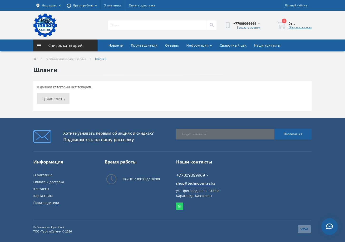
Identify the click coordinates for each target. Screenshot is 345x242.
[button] (82, 5)
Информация (199, 45)
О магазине (42, 175)
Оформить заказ (300, 27)
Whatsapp (179, 206)
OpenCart (57, 227)
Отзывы (172, 45)
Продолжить (53, 98)
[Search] (212, 25)
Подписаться (293, 134)
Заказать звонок (248, 27)
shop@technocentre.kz (195, 183)
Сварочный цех (233, 45)
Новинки (115, 45)
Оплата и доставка (142, 5)
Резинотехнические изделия (65, 59)
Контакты (41, 189)
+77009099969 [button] (192, 175)
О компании (112, 5)
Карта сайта (43, 195)
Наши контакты (267, 45)
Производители (144, 45)
